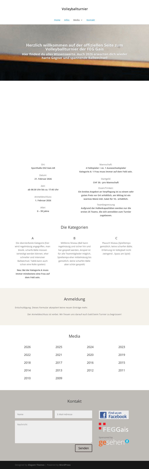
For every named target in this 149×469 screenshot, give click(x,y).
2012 (90, 370)
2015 (121, 363)
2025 (58, 347)
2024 (90, 347)
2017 (58, 363)
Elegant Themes (36, 464)
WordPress (65, 464)
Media (76, 20)
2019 (121, 355)
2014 (27, 370)
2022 (27, 355)
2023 (121, 347)
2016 (90, 363)
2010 (27, 378)
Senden (83, 448)
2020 (90, 355)
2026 (27, 347)
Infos (66, 20)
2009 (58, 378)
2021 (58, 355)
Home (57, 20)
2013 (58, 370)
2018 (27, 363)
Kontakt (91, 20)
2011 (121, 370)
